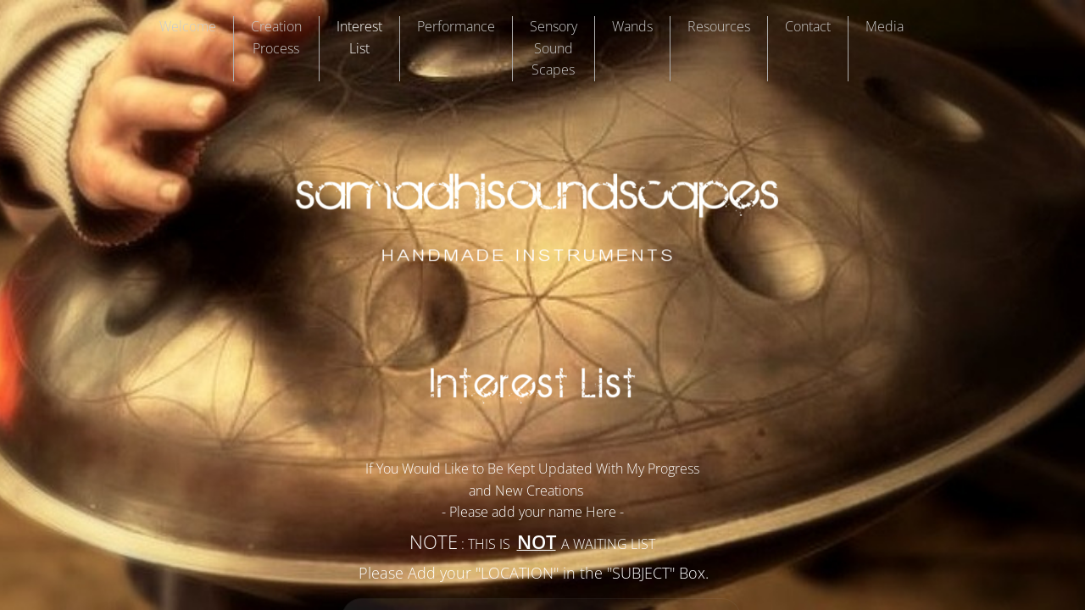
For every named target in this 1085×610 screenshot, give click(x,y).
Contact (808, 26)
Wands (632, 26)
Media (884, 26)
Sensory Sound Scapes (553, 48)
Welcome (187, 26)
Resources (718, 26)
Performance (456, 26)
